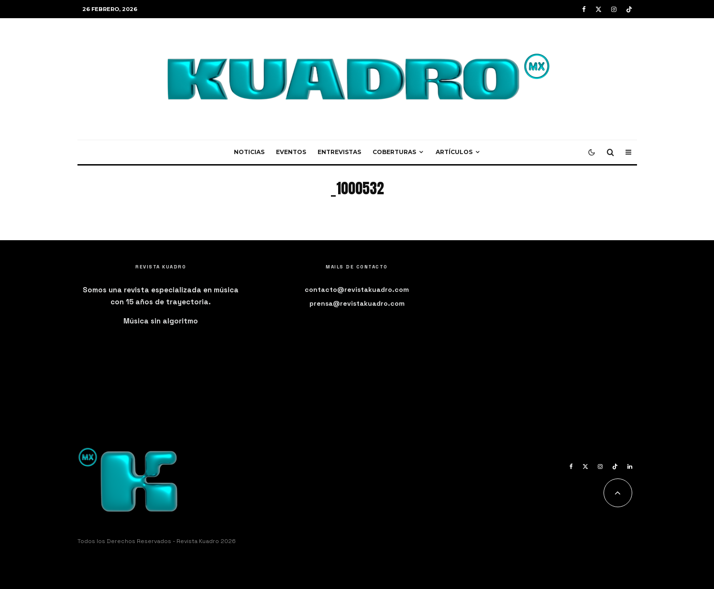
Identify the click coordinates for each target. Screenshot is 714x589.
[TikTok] (629, 9)
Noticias (249, 152)
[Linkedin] (630, 466)
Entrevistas (339, 152)
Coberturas (394, 152)
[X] (598, 9)
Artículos (454, 152)
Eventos (291, 152)
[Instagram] (613, 9)
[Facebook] (584, 9)
